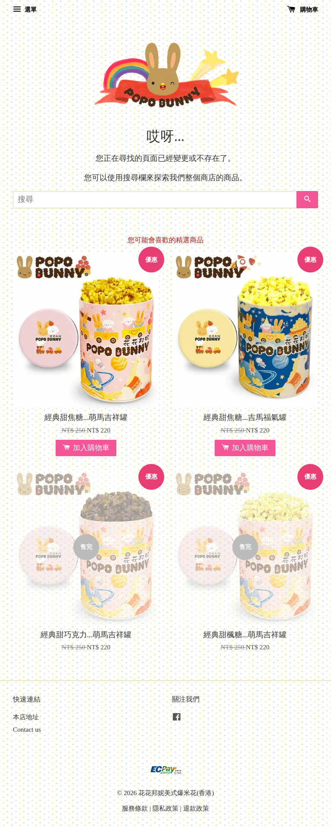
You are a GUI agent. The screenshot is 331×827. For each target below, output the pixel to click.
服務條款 (135, 808)
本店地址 (26, 716)
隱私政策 (165, 808)
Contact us (27, 729)
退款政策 (196, 808)
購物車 (303, 9)
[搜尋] (155, 199)
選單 (25, 9)
